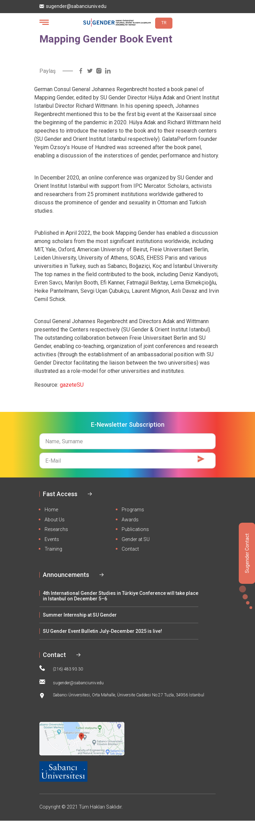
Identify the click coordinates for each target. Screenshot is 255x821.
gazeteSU (72, 384)
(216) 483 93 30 (61, 668)
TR (164, 22)
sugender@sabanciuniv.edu (72, 6)
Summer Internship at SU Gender (80, 615)
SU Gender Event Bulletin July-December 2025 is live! (102, 631)
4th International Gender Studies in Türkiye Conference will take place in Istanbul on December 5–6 (120, 595)
